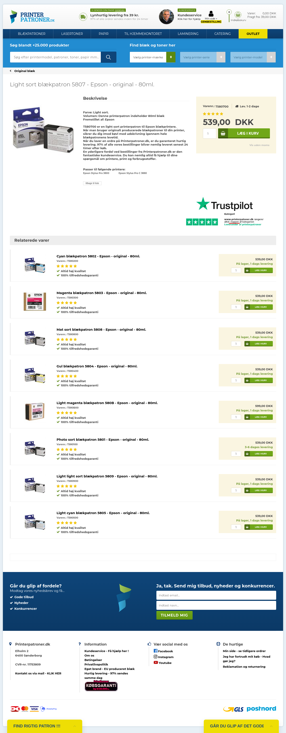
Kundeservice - (106, 651)
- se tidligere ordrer (244, 651)
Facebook (163, 651)
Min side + (211, 16)
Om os (89, 655)
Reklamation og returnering (244, 666)
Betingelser (93, 660)
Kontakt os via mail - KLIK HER (38, 673)
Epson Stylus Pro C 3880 (133, 173)
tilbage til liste (92, 183)
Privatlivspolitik (96, 664)
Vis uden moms (259, 145)
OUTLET (253, 34)
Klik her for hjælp (189, 19)
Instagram (164, 657)
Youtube (163, 662)
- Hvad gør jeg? (246, 659)
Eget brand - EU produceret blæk (109, 669)
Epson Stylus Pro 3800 (96, 173)
